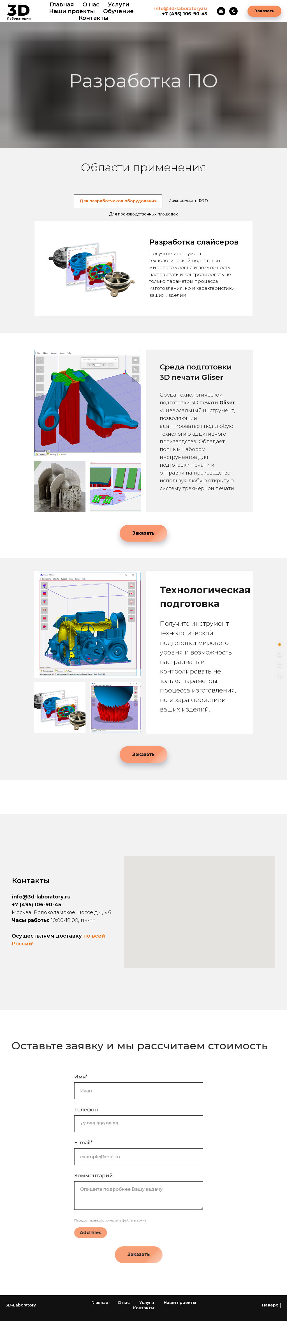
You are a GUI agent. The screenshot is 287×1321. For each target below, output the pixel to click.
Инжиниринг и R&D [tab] (188, 200)
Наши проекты (72, 11)
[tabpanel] (143, 268)
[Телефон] (233, 11)
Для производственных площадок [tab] (143, 214)
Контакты (93, 18)
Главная (62, 4)
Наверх (271, 1305)
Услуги (146, 1302)
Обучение (118, 11)
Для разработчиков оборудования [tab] (118, 200)
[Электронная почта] (221, 11)
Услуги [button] (118, 4)
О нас (90, 4)
